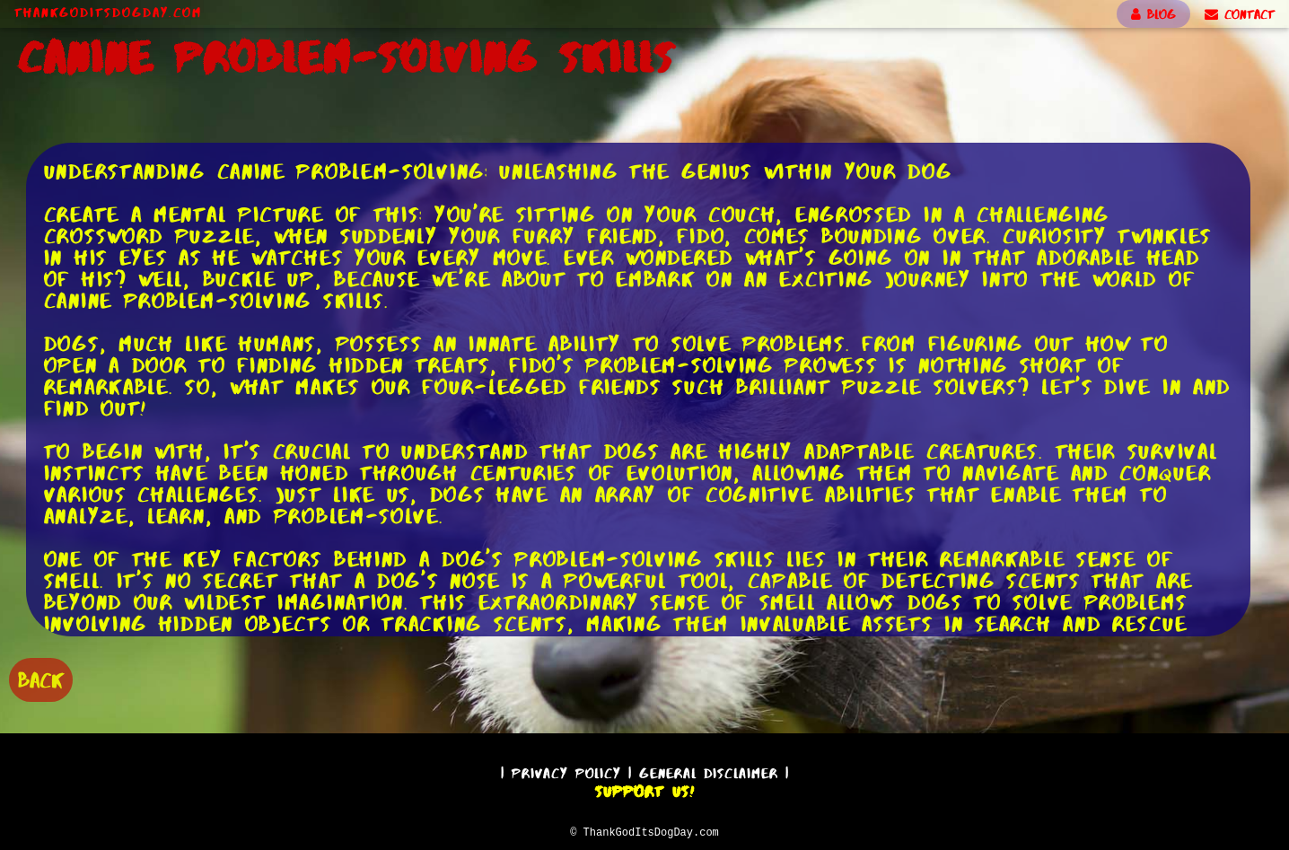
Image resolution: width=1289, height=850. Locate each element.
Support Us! (644, 789)
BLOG (1153, 14)
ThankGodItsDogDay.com (108, 12)
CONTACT (1240, 14)
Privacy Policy (566, 770)
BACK (41, 678)
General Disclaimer (708, 770)
